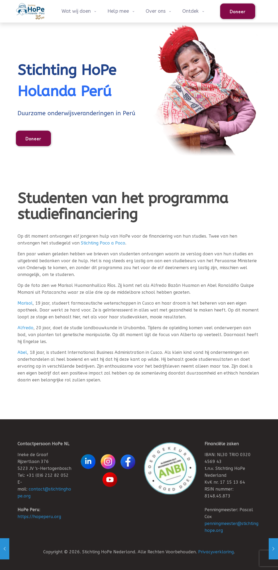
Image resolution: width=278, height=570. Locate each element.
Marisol (25, 303)
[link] (170, 468)
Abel (22, 352)
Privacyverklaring (216, 551)
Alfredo (25, 327)
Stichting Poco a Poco (103, 243)
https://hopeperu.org (39, 516)
